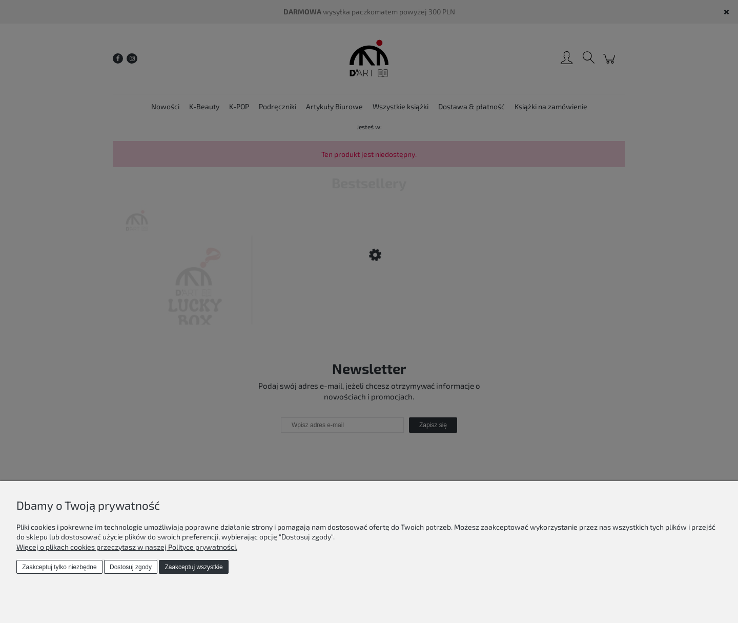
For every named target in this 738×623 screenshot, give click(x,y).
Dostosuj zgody (131, 567)
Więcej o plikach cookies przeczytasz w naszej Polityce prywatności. (126, 546)
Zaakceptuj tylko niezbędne (59, 567)
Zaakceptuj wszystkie (193, 567)
